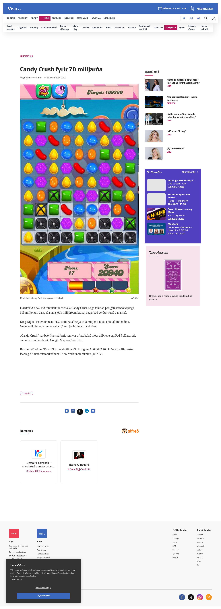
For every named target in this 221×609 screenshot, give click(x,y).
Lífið (175, 547)
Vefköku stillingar (25, 596)
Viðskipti (177, 540)
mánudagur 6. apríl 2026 (174, 9)
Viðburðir (201, 547)
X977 (199, 563)
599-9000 (18, 565)
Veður (200, 551)
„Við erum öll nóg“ (176, 131)
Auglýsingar (47, 551)
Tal (198, 567)
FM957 (200, 559)
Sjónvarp (177, 555)
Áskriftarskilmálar (50, 563)
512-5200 (51, 547)
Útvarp (176, 559)
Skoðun (176, 551)
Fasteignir (201, 540)
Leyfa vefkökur (61, 596)
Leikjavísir (28, 394)
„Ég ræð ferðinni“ (175, 149)
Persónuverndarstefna (20, 554)
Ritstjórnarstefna (50, 559)
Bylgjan (200, 555)
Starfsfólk (46, 567)
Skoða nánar (16, 588)
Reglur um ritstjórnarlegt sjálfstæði (21, 548)
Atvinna (200, 544)
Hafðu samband (49, 555)
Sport (175, 544)
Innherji (201, 536)
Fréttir (176, 536)
